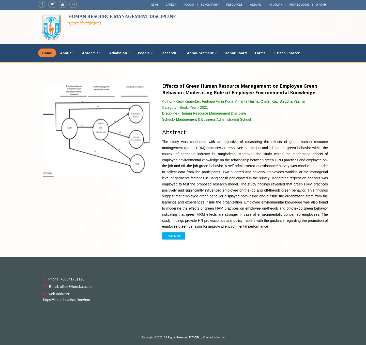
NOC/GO (189, 4)
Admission (119, 53)
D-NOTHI (321, 4)
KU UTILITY (275, 4)
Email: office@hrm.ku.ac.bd (71, 287)
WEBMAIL (255, 4)
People (145, 53)
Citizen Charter (286, 53)
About (67, 53)
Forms (260, 53)
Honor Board (236, 53)
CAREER (171, 4)
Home (47, 53)
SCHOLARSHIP (210, 4)
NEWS (155, 4)
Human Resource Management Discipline (122, 16)
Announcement (202, 53)
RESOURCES (234, 4)
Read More (174, 235)
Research (170, 53)
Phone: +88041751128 (66, 279)
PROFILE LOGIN (299, 4)
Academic (91, 53)
